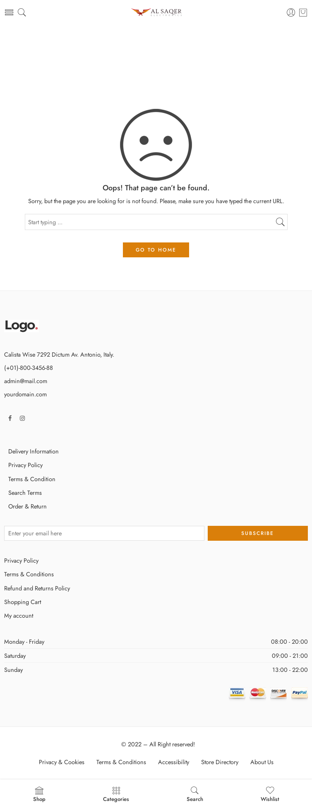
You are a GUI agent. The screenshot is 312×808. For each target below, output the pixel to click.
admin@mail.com (25, 380)
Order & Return (27, 506)
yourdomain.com (25, 394)
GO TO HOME (156, 250)
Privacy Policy (25, 464)
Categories (116, 794)
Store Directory (219, 762)
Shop (39, 794)
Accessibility (173, 762)
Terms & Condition (31, 479)
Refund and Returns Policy (37, 588)
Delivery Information (33, 451)
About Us (262, 762)
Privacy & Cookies (61, 762)
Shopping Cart (22, 601)
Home (156, 58)
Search (195, 794)
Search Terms (25, 492)
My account (18, 615)
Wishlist (270, 794)
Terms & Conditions (29, 574)
